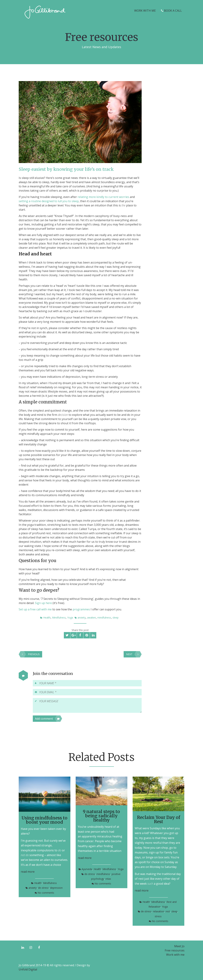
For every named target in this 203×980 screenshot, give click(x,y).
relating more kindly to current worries (103, 197)
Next (133, 654)
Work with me (145, 11)
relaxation (158, 911)
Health (47, 617)
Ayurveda (87, 869)
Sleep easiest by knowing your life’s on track (66, 169)
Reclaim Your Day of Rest (158, 819)
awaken (91, 617)
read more (28, 872)
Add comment (47, 718)
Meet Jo (179, 946)
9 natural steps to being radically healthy (101, 816)
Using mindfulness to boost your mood (44, 820)
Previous (30, 654)
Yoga (70, 617)
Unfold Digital (28, 969)
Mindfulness (59, 617)
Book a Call (171, 11)
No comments (46, 892)
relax (108, 878)
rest (168, 911)
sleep (116, 617)
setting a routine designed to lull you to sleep (49, 201)
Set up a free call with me (35, 609)
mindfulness (104, 617)
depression (56, 887)
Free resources (174, 950)
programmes (81, 609)
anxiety (82, 617)
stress (158, 916)
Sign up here (43, 603)
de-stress (43, 887)
